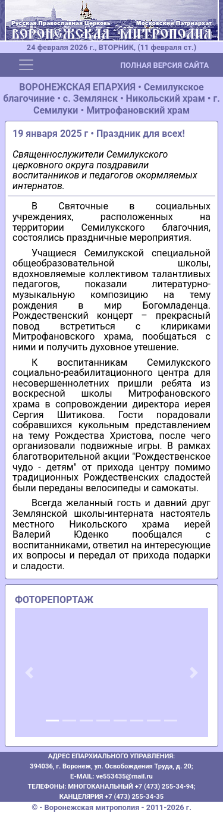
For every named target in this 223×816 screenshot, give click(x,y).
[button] (29, 672)
